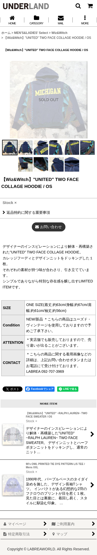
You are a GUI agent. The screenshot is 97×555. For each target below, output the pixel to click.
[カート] (89, 5)
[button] (78, 5)
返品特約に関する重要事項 (26, 212)
